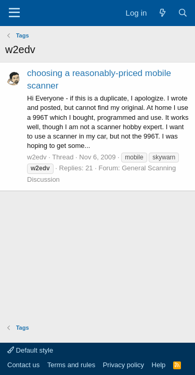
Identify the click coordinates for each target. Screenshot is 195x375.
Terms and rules (71, 365)
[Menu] (14, 13)
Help (159, 365)
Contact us (23, 365)
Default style (30, 350)
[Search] (183, 12)
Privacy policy (123, 365)
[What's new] (162, 12)
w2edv (37, 157)
